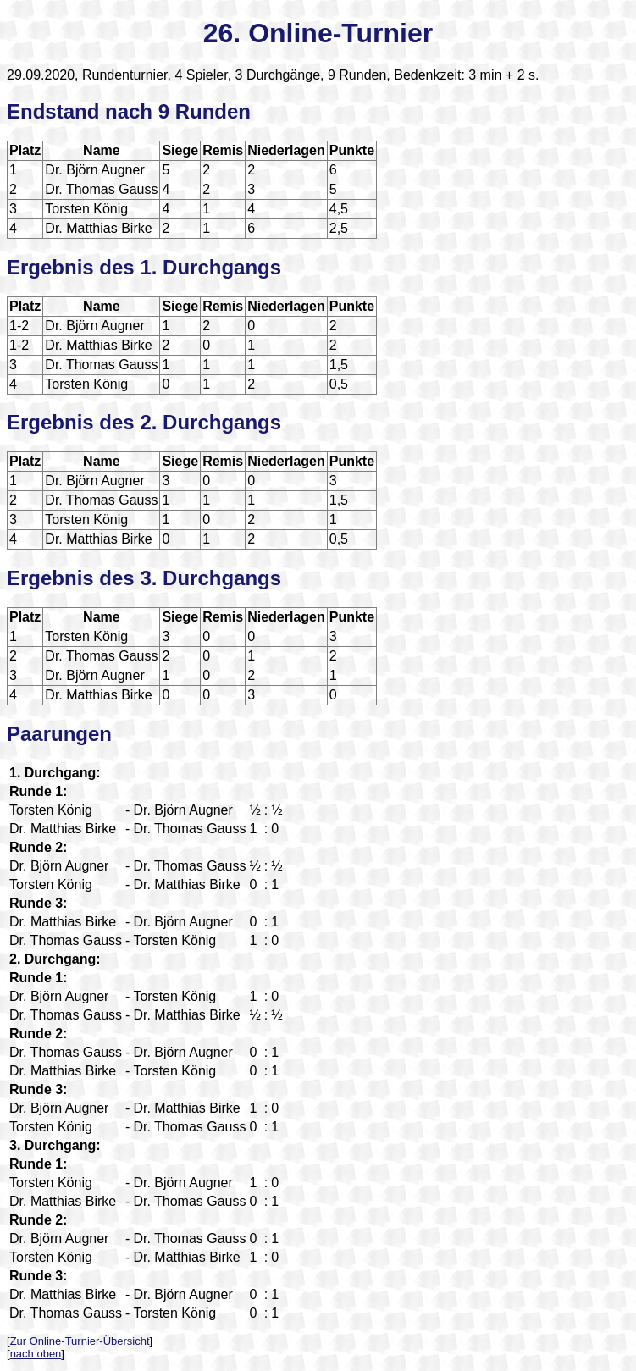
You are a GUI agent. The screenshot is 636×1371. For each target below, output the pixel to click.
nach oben (36, 1353)
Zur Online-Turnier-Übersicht (80, 1341)
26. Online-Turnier (318, 33)
